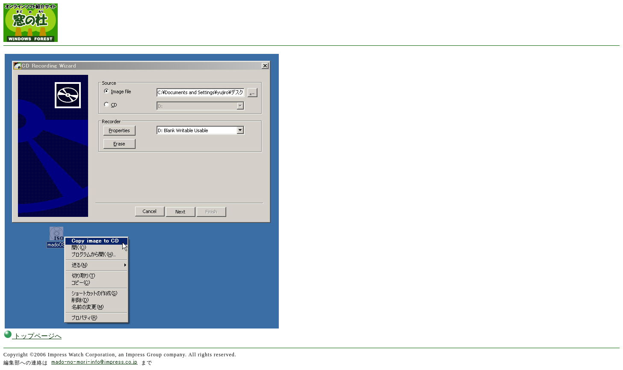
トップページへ (32, 336)
